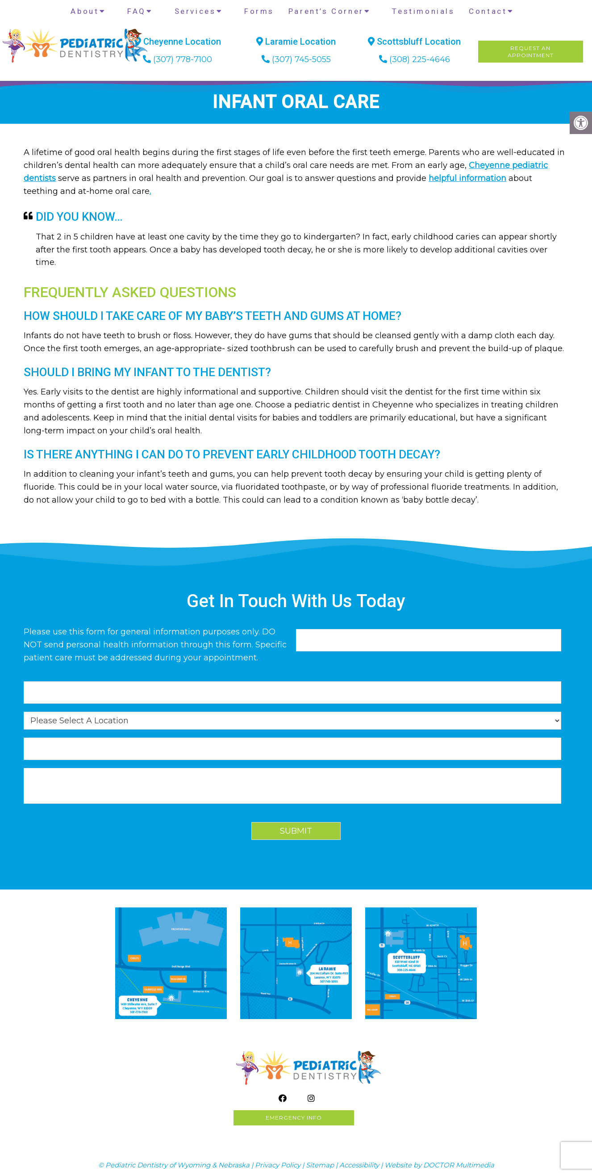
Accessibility (359, 1165)
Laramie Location (296, 41)
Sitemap (320, 1165)
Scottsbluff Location (414, 41)
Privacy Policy (277, 1165)
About (85, 11)
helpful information (467, 178)
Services (195, 11)
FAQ (136, 11)
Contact (488, 11)
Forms (259, 11)
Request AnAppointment (531, 52)
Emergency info (294, 1117)
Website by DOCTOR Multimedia (439, 1165)
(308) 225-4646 (419, 59)
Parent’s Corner (326, 11)
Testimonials (423, 11)
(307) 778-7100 (182, 59)
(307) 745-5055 (301, 59)
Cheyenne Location (177, 41)
